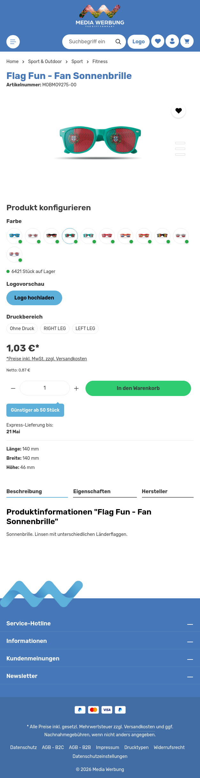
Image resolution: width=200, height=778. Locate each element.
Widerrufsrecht (166, 747)
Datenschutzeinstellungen (99, 756)
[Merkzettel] (157, 41)
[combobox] (85, 41)
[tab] (37, 492)
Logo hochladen (34, 297)
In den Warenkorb (138, 388)
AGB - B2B (81, 747)
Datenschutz (25, 747)
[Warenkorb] (187, 41)
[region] (100, 143)
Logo (137, 41)
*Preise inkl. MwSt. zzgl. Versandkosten (45, 358)
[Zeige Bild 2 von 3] (180, 149)
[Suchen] (117, 41)
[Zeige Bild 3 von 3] (180, 154)
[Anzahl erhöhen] (76, 388)
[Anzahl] (45, 388)
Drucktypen (136, 747)
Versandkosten (115, 727)
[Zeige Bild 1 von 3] (180, 143)
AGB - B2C (54, 747)
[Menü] (13, 42)
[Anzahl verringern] (13, 388)
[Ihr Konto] (172, 41)
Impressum (109, 747)
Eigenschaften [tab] (91, 491)
